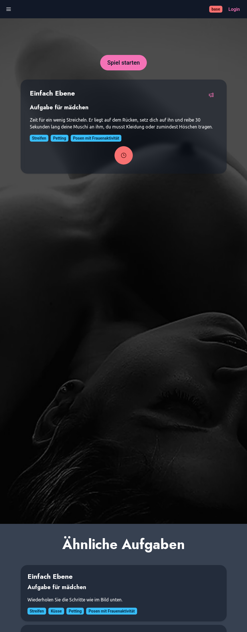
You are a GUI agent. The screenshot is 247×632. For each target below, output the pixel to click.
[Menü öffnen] (8, 9)
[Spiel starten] (123, 62)
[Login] (234, 9)
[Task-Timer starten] (123, 155)
